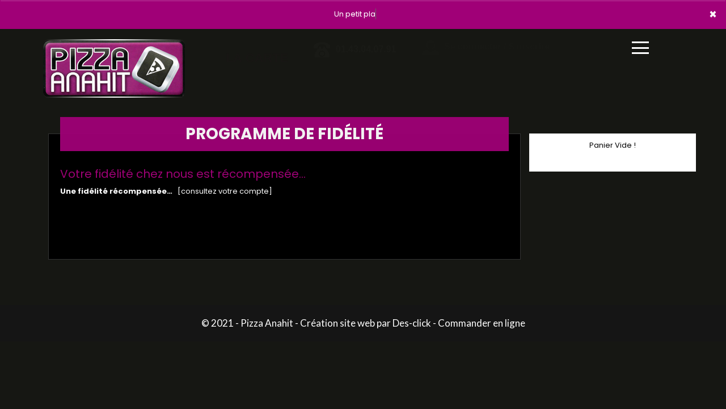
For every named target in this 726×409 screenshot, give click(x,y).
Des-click (411, 323)
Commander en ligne (481, 323)
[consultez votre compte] (225, 191)
